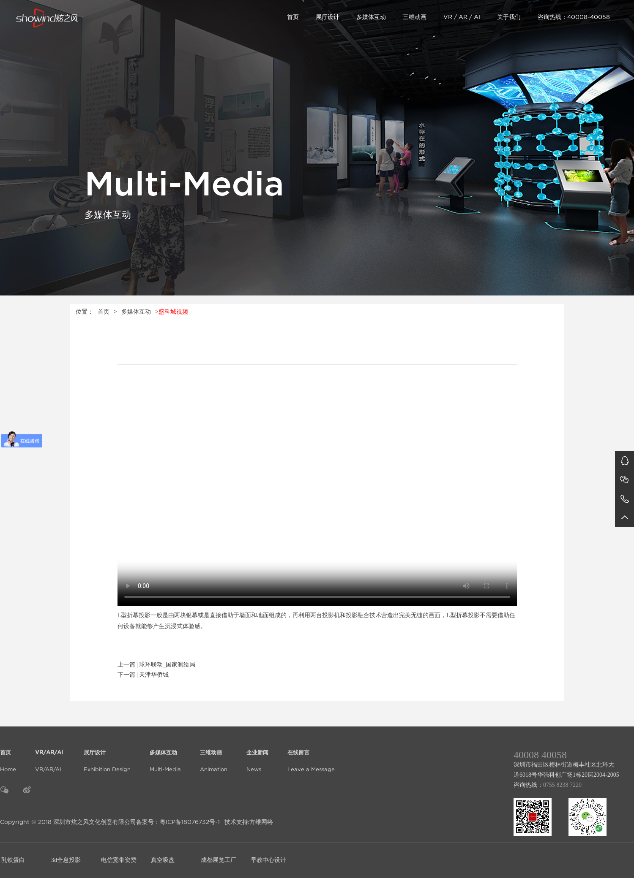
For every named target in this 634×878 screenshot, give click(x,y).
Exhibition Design (107, 755)
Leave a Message (311, 755)
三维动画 (414, 17)
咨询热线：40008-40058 (574, 17)
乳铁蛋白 (13, 860)
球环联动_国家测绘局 (167, 664)
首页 (293, 17)
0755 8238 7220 (562, 785)
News (257, 755)
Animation (213, 755)
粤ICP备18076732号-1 (190, 821)
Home (8, 755)
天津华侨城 (154, 675)
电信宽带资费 (119, 860)
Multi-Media (165, 755)
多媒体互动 (371, 17)
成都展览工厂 (218, 860)
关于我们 (509, 17)
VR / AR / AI (461, 17)
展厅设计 (327, 17)
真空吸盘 (163, 860)
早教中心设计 (268, 860)
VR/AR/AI (50, 755)
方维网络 (261, 821)
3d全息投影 (66, 860)
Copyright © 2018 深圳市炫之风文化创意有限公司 (68, 821)
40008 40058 (540, 755)
